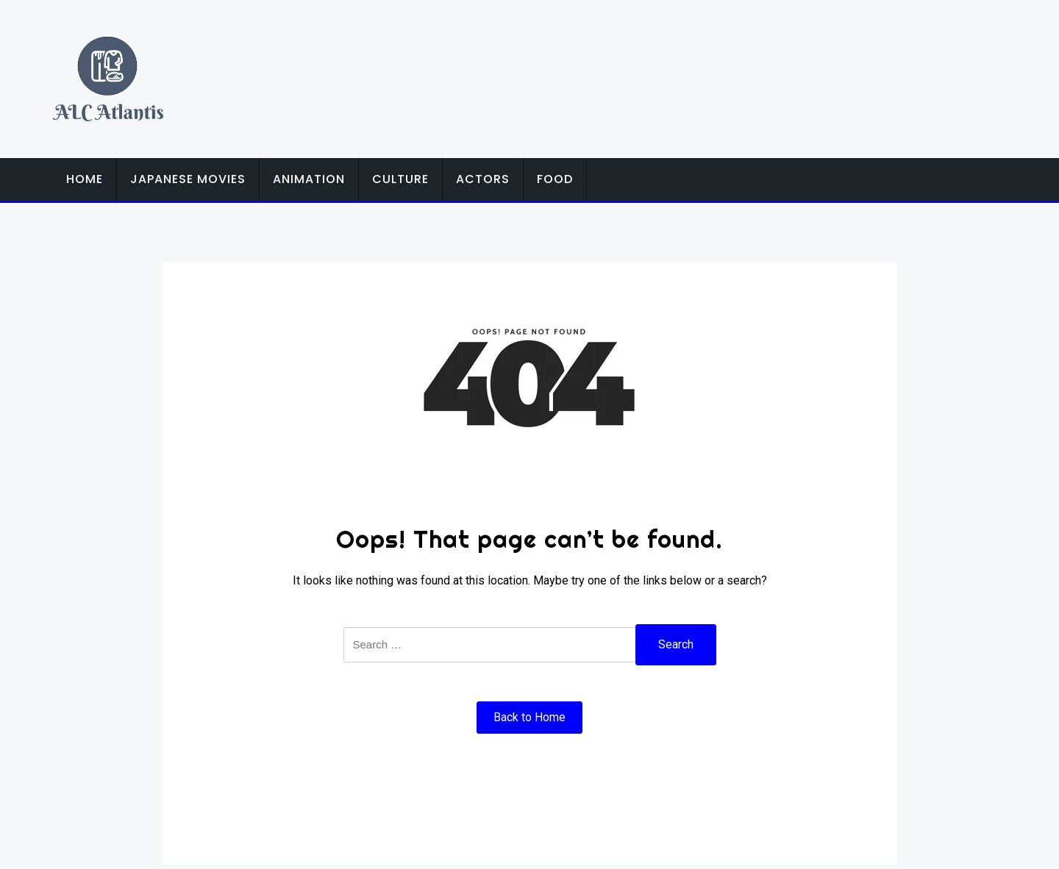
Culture (400, 179)
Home (84, 179)
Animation (309, 179)
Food (555, 179)
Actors (483, 179)
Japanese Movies (188, 179)
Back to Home (529, 717)
